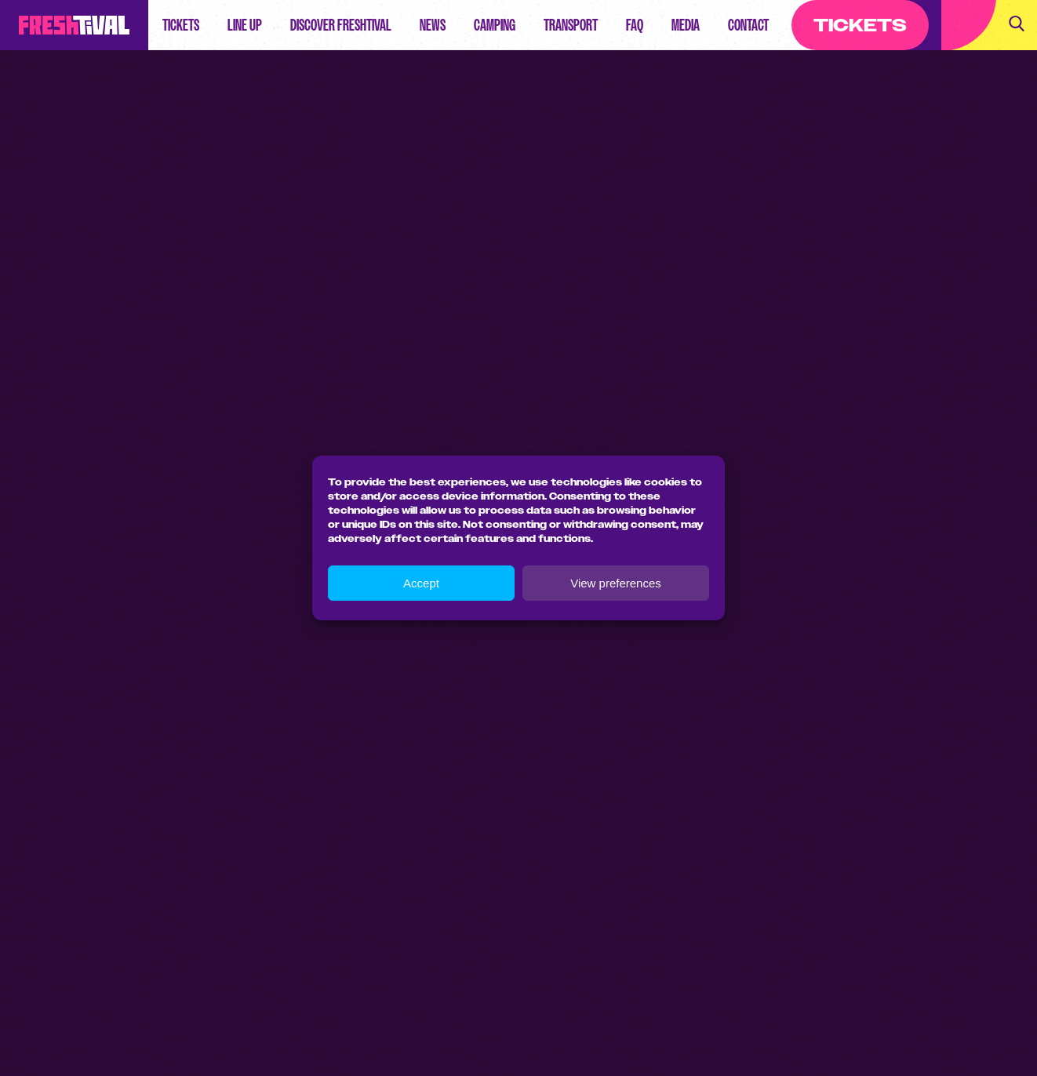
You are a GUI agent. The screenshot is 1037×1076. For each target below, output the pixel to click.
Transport (571, 25)
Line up (244, 25)
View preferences (615, 583)
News (433, 25)
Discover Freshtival (340, 25)
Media (685, 25)
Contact (748, 25)
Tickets (180, 25)
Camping (494, 25)
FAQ (634, 25)
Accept (421, 583)
